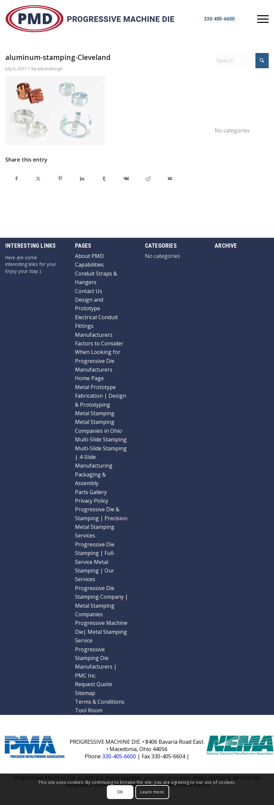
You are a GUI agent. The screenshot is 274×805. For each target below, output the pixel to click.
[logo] (89, 18)
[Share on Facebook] (16, 178)
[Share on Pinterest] (60, 178)
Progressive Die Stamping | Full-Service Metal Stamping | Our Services (95, 562)
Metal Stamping (94, 413)
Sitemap (85, 693)
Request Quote (93, 684)
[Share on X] (38, 178)
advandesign (50, 69)
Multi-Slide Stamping (101, 439)
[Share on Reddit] (148, 178)
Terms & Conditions (99, 701)
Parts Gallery (91, 492)
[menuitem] (259, 18)
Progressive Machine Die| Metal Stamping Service (101, 631)
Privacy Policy (91, 500)
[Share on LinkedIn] (82, 178)
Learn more (152, 792)
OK (120, 792)
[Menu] (259, 18)
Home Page (89, 378)
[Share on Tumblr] (104, 178)
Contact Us (88, 291)
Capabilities (89, 264)
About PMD (89, 256)
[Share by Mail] (170, 178)
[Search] (242, 60)
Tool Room (89, 710)
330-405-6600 (219, 19)
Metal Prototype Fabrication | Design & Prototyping (100, 395)
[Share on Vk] (126, 178)
